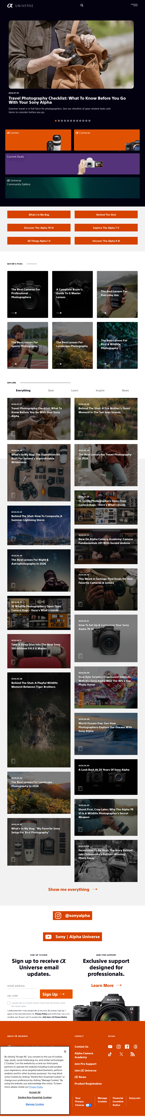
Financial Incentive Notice (118, 1102)
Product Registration (88, 1084)
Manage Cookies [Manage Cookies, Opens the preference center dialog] (35, 1104)
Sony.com (134, 1098)
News (80, 1078)
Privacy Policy (41, 1014)
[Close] (65, 1051)
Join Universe (86, 1071)
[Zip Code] (22, 997)
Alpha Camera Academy (84, 1056)
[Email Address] (22, 987)
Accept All (34, 1092)
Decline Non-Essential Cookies (35, 1097)
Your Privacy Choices (83, 1102)
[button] (134, 5)
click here (46, 1018)
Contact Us (81, 1047)
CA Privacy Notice (59, 1018)
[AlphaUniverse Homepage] (20, 6)
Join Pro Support (85, 1064)
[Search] (82, 6)
